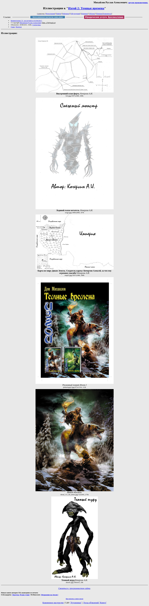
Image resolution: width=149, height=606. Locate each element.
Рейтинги (65, 14)
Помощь (99, 14)
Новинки (84, 14)
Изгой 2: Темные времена (86, 8)
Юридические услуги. (104, 17)
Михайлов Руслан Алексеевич (31, 23)
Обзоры (92, 14)
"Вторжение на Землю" (49, 595)
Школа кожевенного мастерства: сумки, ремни (48, 17)
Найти (58, 14)
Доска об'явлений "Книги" (95, 603)
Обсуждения (75, 14)
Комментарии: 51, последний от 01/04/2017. (26, 21)
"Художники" (76, 603)
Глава (13, 27)
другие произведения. (138, 2)
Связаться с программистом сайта (74, 588)
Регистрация (50, 14)
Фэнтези (19, 27)
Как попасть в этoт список (74, 598)
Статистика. (36, 25)
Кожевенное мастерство (53, 603)
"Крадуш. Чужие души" (21, 595)
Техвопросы (107, 14)
